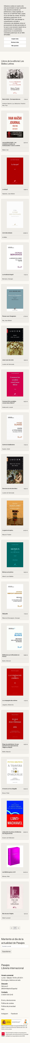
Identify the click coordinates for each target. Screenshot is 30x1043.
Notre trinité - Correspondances (11, 99)
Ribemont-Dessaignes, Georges (11, 618)
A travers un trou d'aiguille (9, 789)
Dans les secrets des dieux (9, 488)
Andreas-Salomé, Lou (8, 103)
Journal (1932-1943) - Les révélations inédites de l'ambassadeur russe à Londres (11, 144)
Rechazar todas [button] (15, 42)
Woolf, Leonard (6, 918)
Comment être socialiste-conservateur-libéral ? (9, 402)
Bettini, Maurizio (6, 751)
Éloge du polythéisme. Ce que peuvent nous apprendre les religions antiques (10, 745)
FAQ (2, 1009)
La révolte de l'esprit (7, 274)
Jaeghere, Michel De (8, 705)
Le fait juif (5, 189)
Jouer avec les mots (8, 360)
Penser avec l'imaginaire (9, 316)
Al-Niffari (4, 237)
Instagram (4, 1014)
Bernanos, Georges (7, 279)
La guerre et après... (7, 530)
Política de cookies (7, 1003)
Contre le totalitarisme (8, 444)
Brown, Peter (5, 793)
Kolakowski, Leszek (7, 407)
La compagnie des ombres (9, 700)
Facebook (14, 1014)
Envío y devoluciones (8, 1000)
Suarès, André (6, 449)
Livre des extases (7, 233)
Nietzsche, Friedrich (20, 103)
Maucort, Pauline (6, 534)
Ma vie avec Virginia (7, 913)
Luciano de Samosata (8, 364)
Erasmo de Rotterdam (8, 838)
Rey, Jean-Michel (7, 320)
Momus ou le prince (7, 572)
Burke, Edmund (6, 661)
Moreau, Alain (6, 876)
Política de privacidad (8, 1006)
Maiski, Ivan (5, 150)
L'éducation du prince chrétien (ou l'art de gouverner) (11, 832)
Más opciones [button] (15, 45)
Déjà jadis (5, 613)
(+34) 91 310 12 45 (7, 995)
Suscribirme (6, 951)
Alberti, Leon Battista (7, 576)
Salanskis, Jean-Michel (8, 193)
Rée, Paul (4, 105)
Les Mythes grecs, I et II (8, 872)
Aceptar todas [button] (15, 38)
